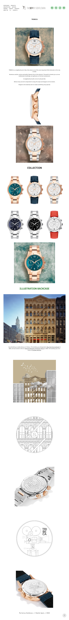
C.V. (10, 10)
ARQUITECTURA (6, 7)
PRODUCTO (13, 5)
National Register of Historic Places (34, 348)
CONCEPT (11, 8)
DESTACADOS (6, 5)
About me (5, 10)
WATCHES (14, 7)
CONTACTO (15, 10)
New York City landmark (53, 347)
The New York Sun (36, 350)
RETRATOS (17, 8)
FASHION (5, 8)
